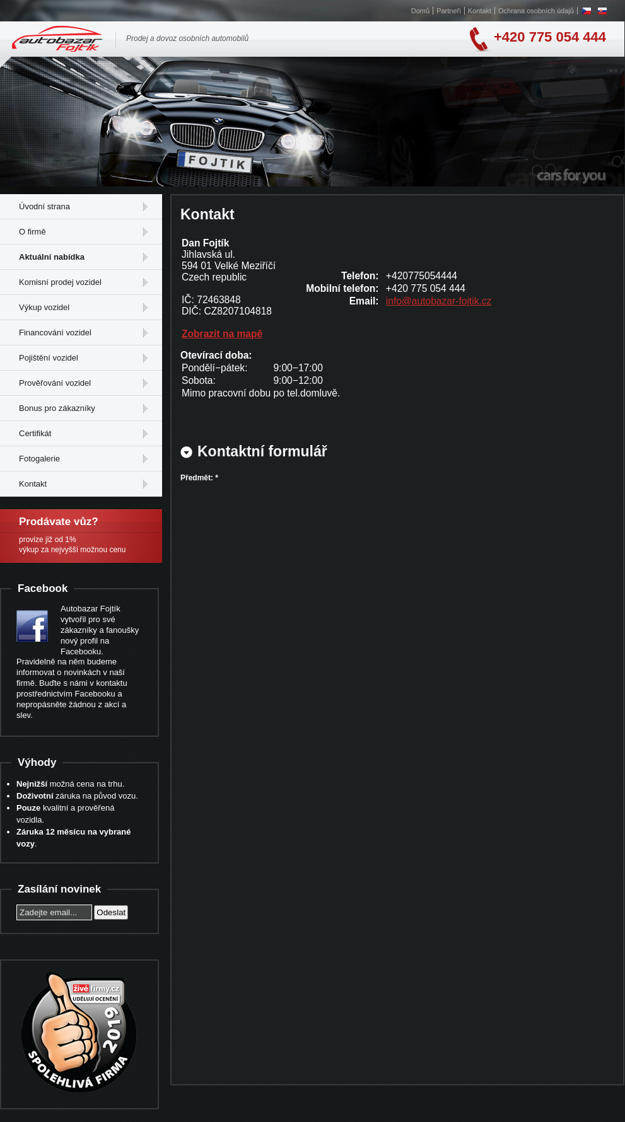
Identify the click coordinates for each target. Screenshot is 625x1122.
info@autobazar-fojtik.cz (439, 301)
